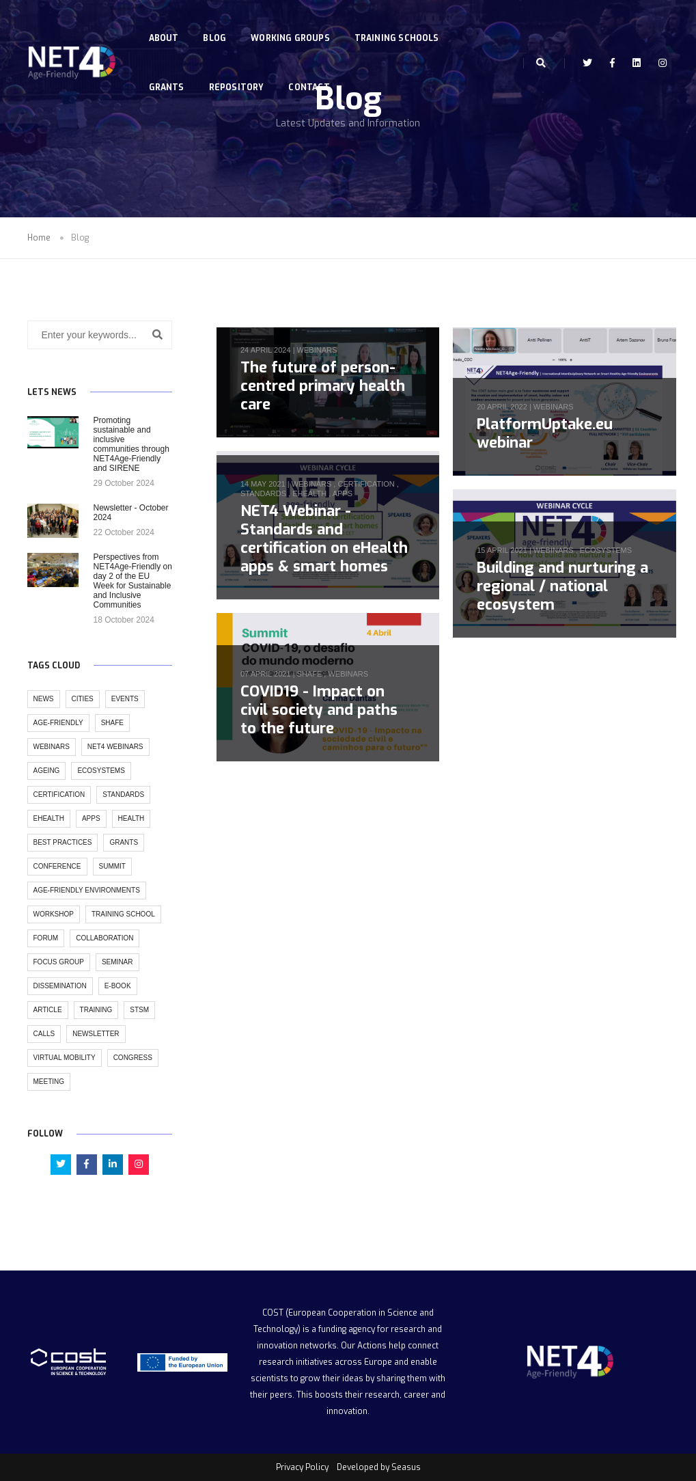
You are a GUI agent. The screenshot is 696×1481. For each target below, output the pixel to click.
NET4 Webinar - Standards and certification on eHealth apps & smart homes (324, 538)
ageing (46, 770)
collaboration (104, 938)
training (96, 1010)
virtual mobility (64, 1057)
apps (342, 493)
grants (123, 842)
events (125, 699)
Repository (238, 73)
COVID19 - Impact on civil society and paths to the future (319, 709)
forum (46, 938)
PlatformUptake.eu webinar (545, 433)
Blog (217, 24)
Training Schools (399, 24)
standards (263, 493)
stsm (139, 1010)
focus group (58, 962)
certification (365, 484)
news (43, 699)
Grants (168, 73)
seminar (117, 962)
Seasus (406, 1467)
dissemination (60, 986)
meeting (49, 1081)
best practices (62, 842)
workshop (53, 914)
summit (112, 866)
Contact (311, 73)
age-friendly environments (86, 890)
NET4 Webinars (115, 746)
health (131, 818)
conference (57, 866)
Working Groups (293, 24)
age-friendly (58, 722)
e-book (118, 986)
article (47, 1010)
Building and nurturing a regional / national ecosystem (562, 586)
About (166, 24)
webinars (317, 350)
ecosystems (606, 550)
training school (123, 914)
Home (39, 237)
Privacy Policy (302, 1467)
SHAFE (309, 674)
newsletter (95, 1033)
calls (44, 1033)
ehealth (309, 493)
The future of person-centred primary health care (322, 385)
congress (132, 1057)
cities (83, 699)
